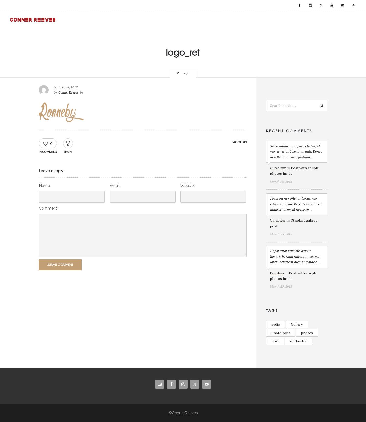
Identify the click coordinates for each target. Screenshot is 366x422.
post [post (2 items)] (275, 341)
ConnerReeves (68, 92)
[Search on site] (296, 105)
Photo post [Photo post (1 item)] (280, 333)
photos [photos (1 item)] (307, 333)
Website (187, 185)
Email (115, 185)
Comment (48, 208)
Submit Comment (60, 264)
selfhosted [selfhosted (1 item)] (298, 341)
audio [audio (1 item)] (275, 324)
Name (44, 185)
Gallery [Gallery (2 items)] (297, 324)
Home (180, 73)
